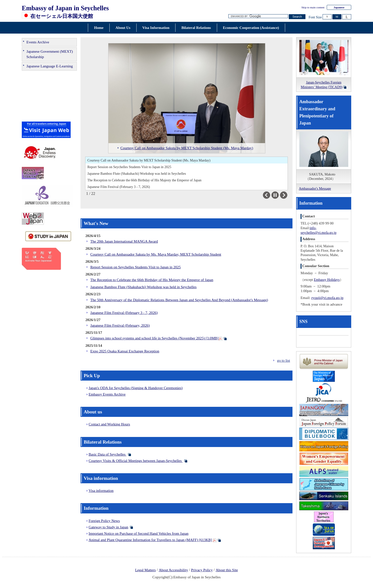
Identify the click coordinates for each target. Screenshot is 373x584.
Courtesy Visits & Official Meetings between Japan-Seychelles (136, 461)
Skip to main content (313, 7)
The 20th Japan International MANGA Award (124, 241)
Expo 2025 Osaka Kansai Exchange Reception (124, 351)
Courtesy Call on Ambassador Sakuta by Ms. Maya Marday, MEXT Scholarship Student (155, 254)
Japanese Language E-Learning (49, 66)
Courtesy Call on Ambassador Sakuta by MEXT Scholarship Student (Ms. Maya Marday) (148, 160)
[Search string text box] (258, 16)
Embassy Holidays (326, 280)
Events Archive (37, 42)
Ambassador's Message (315, 188)
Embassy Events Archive (107, 394)
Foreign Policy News (104, 521)
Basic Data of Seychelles (107, 454)
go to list (283, 360)
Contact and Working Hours (109, 424)
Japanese (339, 7)
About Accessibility (173, 570)
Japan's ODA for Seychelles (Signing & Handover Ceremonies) (136, 388)
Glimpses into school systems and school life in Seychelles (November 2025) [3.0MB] (154, 338)
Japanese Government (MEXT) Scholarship (49, 54)
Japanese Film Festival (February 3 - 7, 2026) (118, 187)
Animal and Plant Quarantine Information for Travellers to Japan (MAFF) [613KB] (150, 540)
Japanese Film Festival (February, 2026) (120, 325)
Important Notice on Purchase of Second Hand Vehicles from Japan (138, 533)
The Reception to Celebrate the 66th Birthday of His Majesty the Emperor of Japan (144, 180)
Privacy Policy (202, 570)
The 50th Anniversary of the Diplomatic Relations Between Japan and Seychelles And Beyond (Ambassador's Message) (179, 300)
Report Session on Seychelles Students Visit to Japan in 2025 (129, 167)
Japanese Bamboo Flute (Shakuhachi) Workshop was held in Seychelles (136, 173)
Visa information (101, 491)
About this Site (227, 570)
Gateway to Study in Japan (108, 527)
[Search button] (297, 16)
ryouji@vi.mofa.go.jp (327, 298)
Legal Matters (145, 570)
